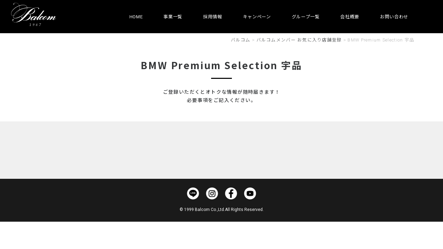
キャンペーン (257, 17)
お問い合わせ (394, 17)
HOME (136, 17)
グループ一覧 (306, 17)
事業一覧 (172, 17)
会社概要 (349, 17)
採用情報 (212, 17)
